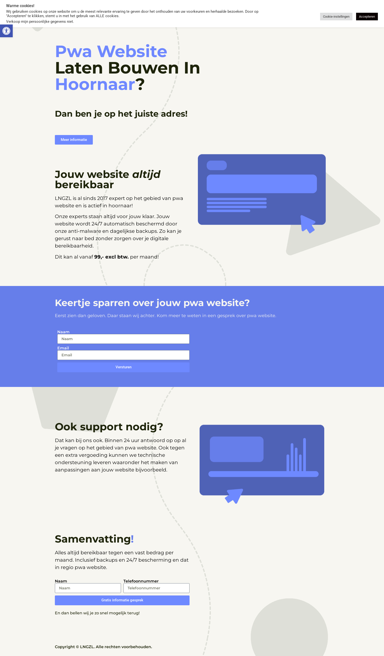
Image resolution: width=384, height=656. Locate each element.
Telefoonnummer (141, 581)
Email (63, 348)
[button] (6, 31)
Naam (63, 332)
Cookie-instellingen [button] (336, 16)
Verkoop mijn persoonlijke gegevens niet (39, 21)
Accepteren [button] (367, 16)
